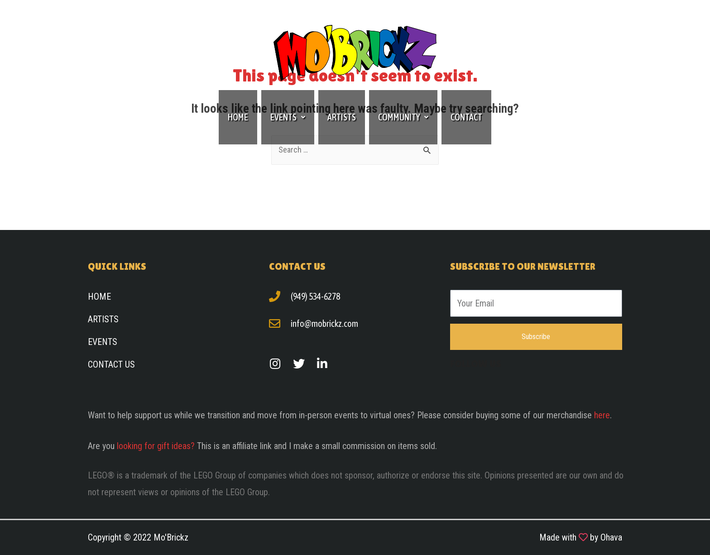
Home (238, 117)
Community (403, 117)
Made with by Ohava (580, 537)
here (602, 415)
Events (287, 117)
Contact (466, 117)
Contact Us (111, 364)
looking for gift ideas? (156, 445)
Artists (341, 117)
